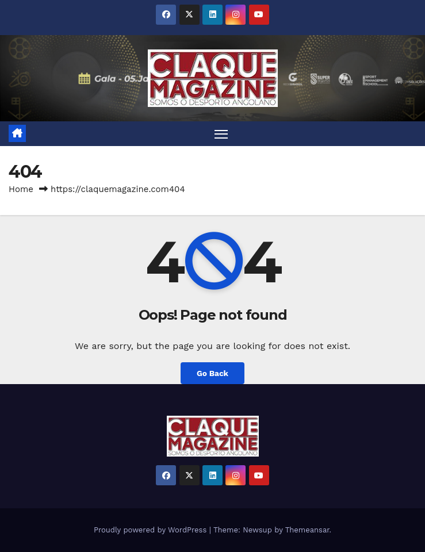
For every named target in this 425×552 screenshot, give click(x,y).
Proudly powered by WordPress (151, 530)
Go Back (212, 373)
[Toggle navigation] (221, 133)
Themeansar (307, 530)
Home (21, 189)
